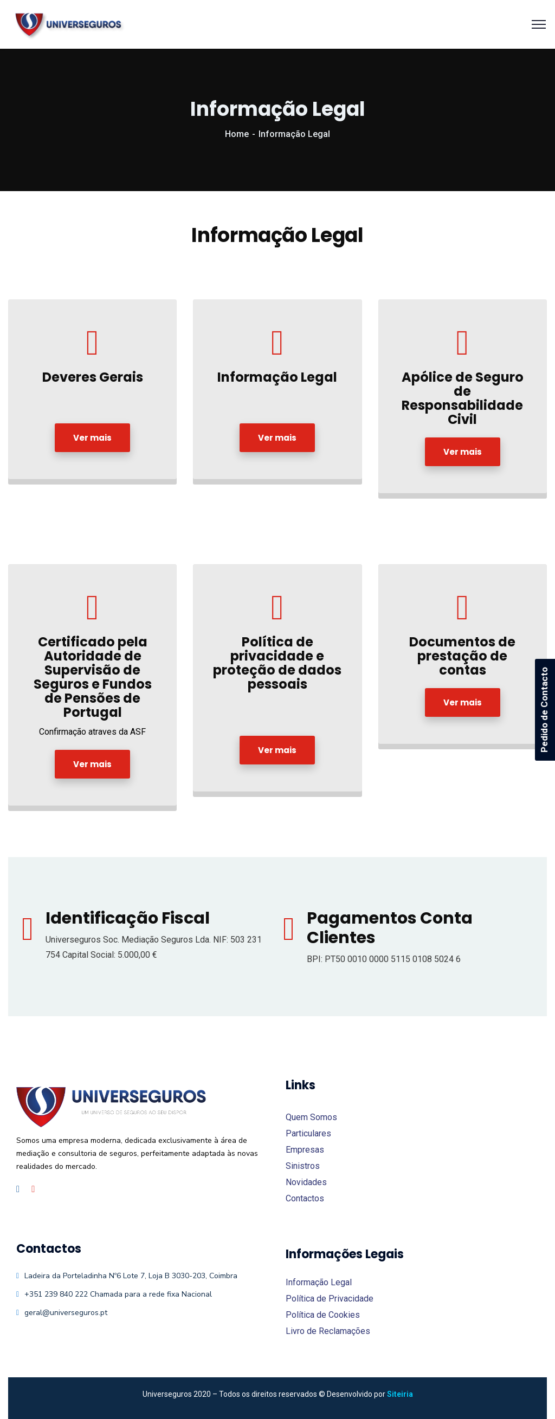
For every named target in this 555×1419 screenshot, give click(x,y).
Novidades (306, 1182)
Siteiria (400, 1394)
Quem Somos (311, 1117)
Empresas (305, 1150)
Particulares (308, 1133)
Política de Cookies (323, 1315)
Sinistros (303, 1166)
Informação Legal (319, 1282)
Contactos (305, 1198)
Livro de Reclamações (328, 1331)
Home (237, 134)
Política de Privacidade (329, 1298)
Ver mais (92, 437)
